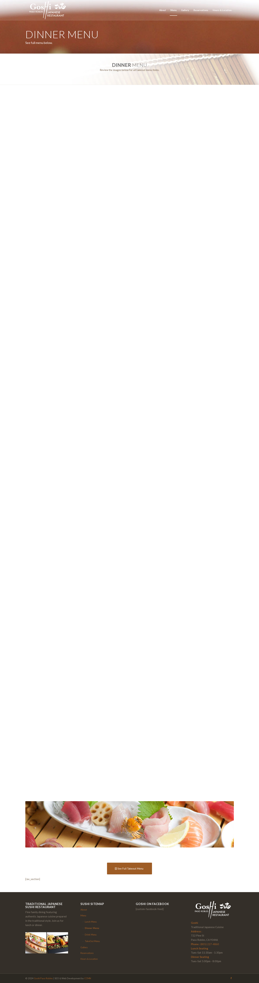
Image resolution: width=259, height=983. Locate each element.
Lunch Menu (91, 921)
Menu (83, 915)
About (83, 909)
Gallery (84, 947)
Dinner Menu (92, 928)
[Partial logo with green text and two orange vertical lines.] (47, 10)
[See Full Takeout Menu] (129, 868)
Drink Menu (91, 934)
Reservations (87, 953)
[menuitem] (162, 10)
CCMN (87, 978)
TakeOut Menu (92, 941)
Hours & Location (89, 959)
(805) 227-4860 (209, 944)
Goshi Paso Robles (43, 978)
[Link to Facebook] (231, 978)
